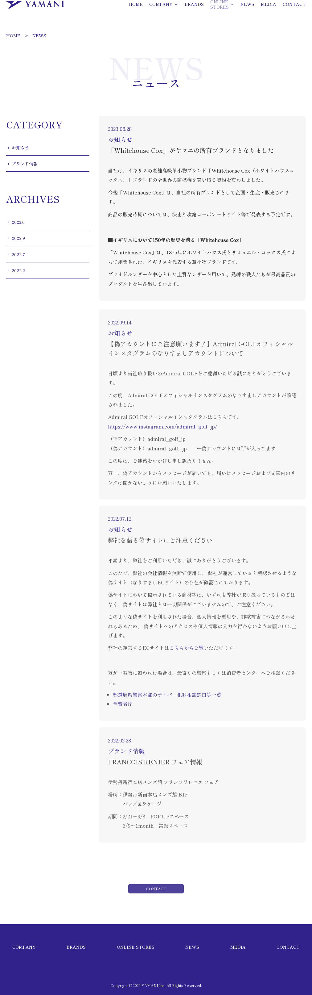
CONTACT (288, 947)
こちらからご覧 (186, 653)
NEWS (39, 35)
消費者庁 (123, 709)
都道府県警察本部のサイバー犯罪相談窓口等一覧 (167, 700)
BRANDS (76, 947)
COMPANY (24, 947)
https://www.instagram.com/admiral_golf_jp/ (162, 432)
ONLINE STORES (135, 947)
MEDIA (238, 947)
